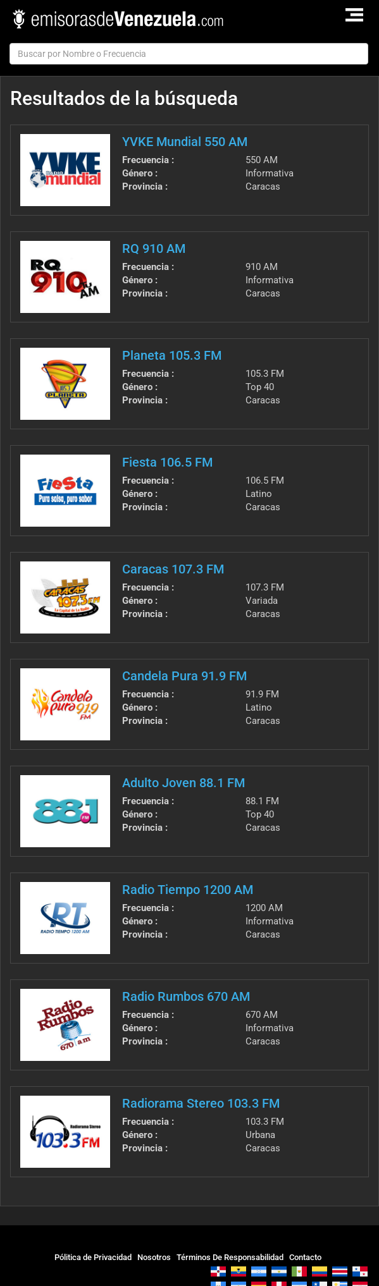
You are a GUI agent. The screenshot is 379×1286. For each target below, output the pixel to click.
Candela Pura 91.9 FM (184, 675)
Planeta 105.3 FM (171, 355)
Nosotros (154, 1257)
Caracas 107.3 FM (173, 569)
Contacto (305, 1257)
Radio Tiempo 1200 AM (187, 889)
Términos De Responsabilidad (230, 1257)
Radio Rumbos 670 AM (186, 996)
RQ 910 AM (153, 248)
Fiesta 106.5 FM (167, 462)
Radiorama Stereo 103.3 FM (201, 1103)
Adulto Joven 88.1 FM (183, 782)
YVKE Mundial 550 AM (184, 141)
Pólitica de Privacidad (93, 1257)
